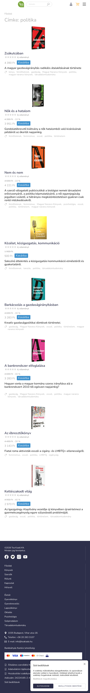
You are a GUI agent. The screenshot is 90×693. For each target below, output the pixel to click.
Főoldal (8, 13)
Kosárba (23, 62)
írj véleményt (23, 57)
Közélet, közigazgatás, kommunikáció (32, 243)
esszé (39, 136)
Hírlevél (8, 587)
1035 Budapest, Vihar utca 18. (21, 632)
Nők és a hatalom (17, 111)
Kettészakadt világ (18, 491)
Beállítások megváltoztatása (45, 679)
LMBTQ (43, 454)
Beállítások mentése (70, 686)
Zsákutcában (13, 53)
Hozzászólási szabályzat (17, 673)
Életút (7, 595)
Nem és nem (13, 172)
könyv (11, 72)
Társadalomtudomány (15, 625)
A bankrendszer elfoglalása (24, 365)
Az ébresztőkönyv (17, 433)
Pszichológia (10, 616)
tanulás (27, 268)
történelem (59, 136)
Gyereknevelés (11, 603)
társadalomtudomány (45, 74)
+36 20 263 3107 (25, 637)
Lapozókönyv (10, 608)
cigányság (53, 454)
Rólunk (7, 578)
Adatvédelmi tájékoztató (18, 669)
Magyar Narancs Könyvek (54, 72)
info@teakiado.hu (23, 641)
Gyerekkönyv (10, 599)
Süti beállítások (12, 682)
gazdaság (35, 72)
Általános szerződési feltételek (21, 664)
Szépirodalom (11, 621)
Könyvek (8, 570)
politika (72, 72)
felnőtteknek (23, 72)
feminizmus (29, 136)
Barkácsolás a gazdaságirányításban (31, 305)
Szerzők (8, 574)
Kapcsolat (9, 583)
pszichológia (69, 204)
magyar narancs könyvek (21, 74)
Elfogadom (43, 686)
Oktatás (8, 612)
